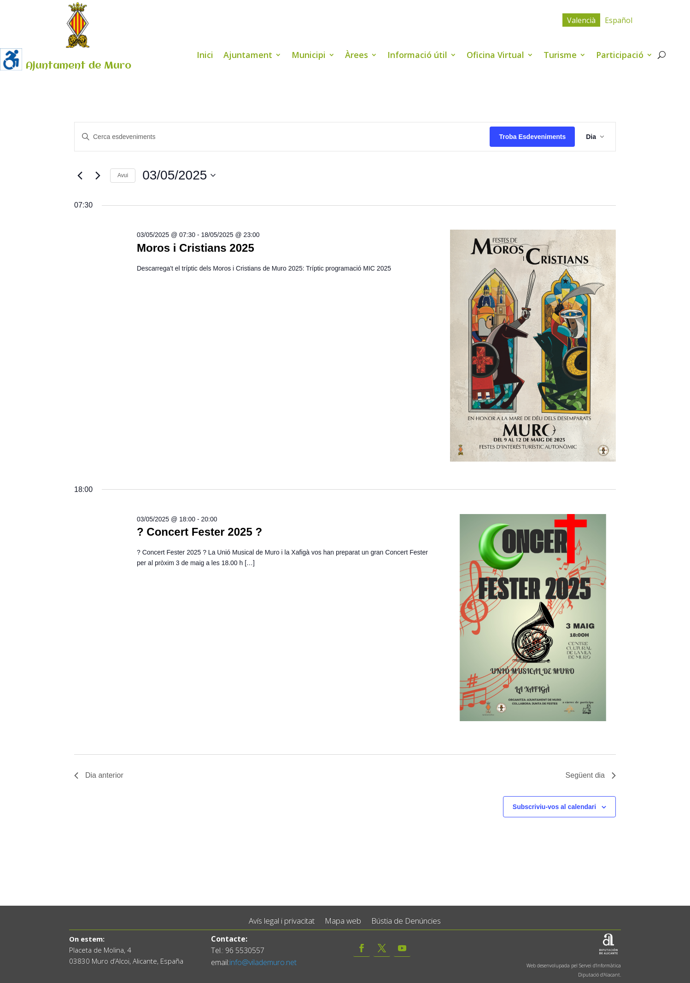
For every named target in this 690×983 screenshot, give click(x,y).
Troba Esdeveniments (532, 136)
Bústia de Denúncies (406, 921)
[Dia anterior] (79, 175)
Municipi (309, 56)
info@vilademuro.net (263, 962)
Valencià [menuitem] (581, 20)
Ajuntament (247, 56)
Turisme (560, 56)
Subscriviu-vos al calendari (554, 806)
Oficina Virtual (495, 56)
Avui (122, 175)
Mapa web (343, 921)
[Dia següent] (97, 175)
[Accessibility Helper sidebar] (11, 59)
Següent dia (591, 775)
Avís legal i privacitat (282, 921)
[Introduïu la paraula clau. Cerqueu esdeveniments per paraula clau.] (282, 136)
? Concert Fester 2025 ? (199, 532)
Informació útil (417, 56)
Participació (619, 56)
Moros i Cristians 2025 (195, 248)
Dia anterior (98, 775)
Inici (205, 56)
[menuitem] (581, 20)
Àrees (356, 56)
